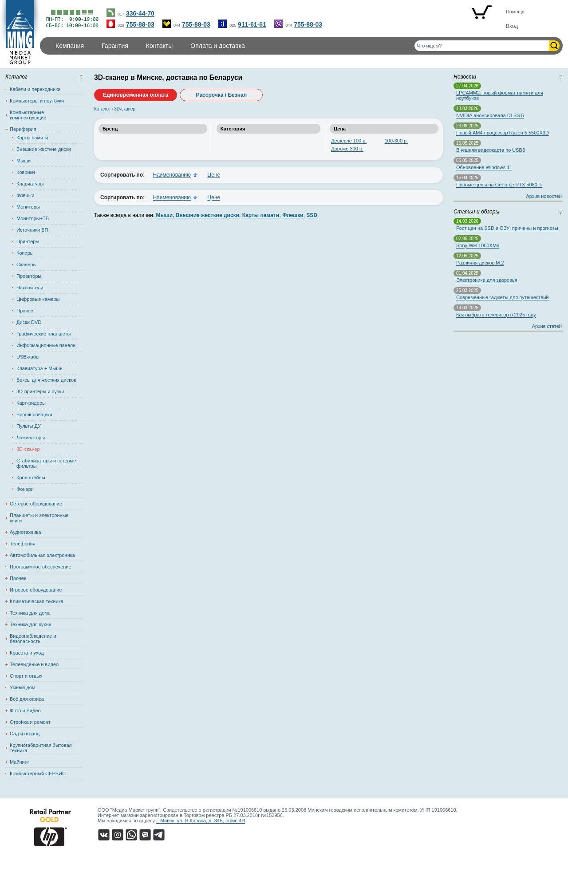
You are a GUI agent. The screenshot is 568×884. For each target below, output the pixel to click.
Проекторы (28, 276)
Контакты (159, 45)
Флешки (25, 195)
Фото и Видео (25, 710)
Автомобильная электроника (42, 555)
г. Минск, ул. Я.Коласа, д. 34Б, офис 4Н (200, 820)
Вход (512, 26)
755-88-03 (140, 24)
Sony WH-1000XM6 (477, 245)
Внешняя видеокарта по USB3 (490, 150)
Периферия (23, 129)
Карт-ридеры (31, 403)
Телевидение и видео (34, 664)
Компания (69, 45)
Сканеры (26, 264)
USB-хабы (27, 356)
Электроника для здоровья (486, 280)
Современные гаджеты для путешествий (502, 297)
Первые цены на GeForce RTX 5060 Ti (499, 184)
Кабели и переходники (35, 89)
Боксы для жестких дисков (46, 380)
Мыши (23, 160)
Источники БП (32, 230)
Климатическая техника (36, 601)
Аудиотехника (25, 532)
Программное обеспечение (40, 566)
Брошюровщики (34, 414)
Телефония (23, 543)
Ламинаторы (30, 437)
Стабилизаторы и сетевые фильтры (46, 463)
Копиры (25, 253)
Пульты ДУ (28, 426)
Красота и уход (27, 652)
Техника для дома (30, 613)
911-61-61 (252, 24)
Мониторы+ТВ (32, 218)
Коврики (25, 172)
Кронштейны (30, 477)
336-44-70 (140, 13)
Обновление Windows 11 (484, 167)
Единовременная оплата (135, 95)
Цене (213, 175)
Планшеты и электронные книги (39, 518)
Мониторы (28, 206)
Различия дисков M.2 (480, 262)
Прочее (24, 310)
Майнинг (19, 762)
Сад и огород (24, 733)
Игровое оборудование (36, 589)
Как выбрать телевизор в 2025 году (496, 314)
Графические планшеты (43, 333)
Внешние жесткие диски (43, 149)
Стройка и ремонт (30, 722)
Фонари (25, 489)
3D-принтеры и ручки (40, 391)
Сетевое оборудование (36, 503)
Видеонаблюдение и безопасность (33, 638)
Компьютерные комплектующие (28, 115)
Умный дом (22, 687)
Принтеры (27, 241)
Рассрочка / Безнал (221, 95)
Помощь (515, 11)
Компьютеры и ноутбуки (37, 100)
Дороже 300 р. (347, 148)
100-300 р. (396, 140)
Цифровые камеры (37, 299)
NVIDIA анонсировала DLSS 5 (490, 115)
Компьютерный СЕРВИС (38, 773)
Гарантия (115, 45)
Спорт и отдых (26, 676)
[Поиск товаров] (481, 45)
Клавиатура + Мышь (39, 368)
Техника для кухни (30, 624)
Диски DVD (28, 322)
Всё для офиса (27, 699)
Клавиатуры (29, 183)
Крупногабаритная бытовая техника (41, 747)
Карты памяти (32, 137)
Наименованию (172, 175)
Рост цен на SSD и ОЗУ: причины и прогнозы (507, 228)
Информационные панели (45, 345)
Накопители (29, 287)
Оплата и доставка (217, 45)
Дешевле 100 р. (349, 140)
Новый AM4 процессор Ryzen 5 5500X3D (502, 132)
